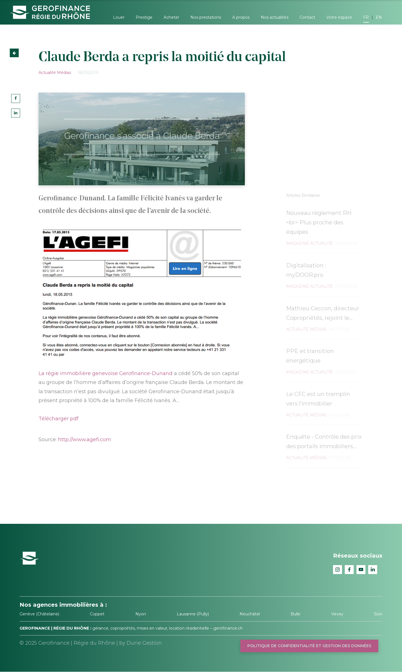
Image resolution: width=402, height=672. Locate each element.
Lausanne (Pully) (193, 613)
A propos (241, 17)
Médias (64, 72)
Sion (378, 613)
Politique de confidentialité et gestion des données (309, 645)
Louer (119, 17)
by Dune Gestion (140, 643)
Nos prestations (205, 17)
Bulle (295, 613)
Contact (307, 17)
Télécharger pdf (58, 419)
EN (379, 17)
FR (366, 17)
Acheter (171, 17)
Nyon (140, 613)
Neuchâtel (250, 613)
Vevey (337, 613)
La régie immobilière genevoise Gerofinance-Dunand (106, 373)
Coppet (97, 613)
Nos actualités (274, 17)
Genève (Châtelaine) (39, 613)
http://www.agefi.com (84, 439)
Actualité (47, 72)
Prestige (144, 17)
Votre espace (339, 17)
